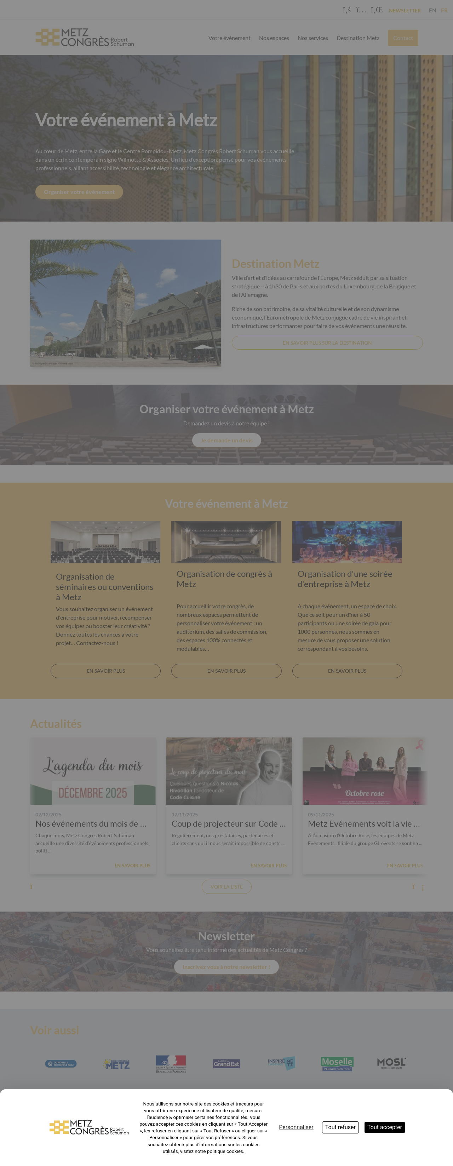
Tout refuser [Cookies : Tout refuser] (340, 1127)
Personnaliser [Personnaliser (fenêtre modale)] (296, 1127)
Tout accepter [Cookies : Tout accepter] (384, 1127)
